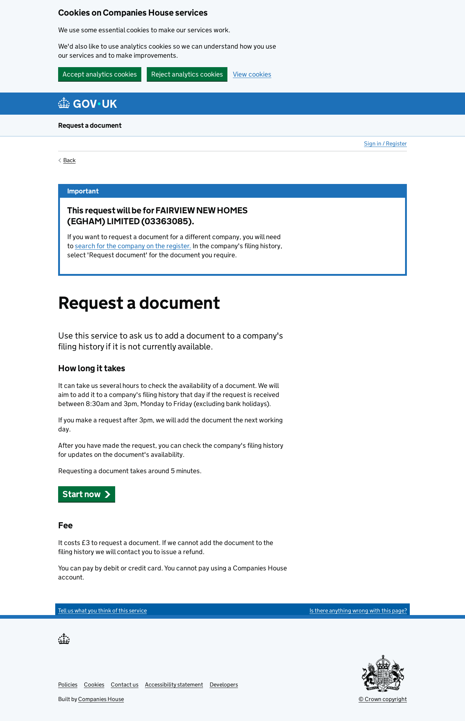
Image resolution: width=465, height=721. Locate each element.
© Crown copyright (383, 699)
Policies (67, 684)
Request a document (90, 125)
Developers (224, 684)
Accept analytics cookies (99, 74)
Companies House (101, 699)
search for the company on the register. (133, 246)
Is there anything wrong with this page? (358, 610)
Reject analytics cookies (187, 74)
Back (69, 160)
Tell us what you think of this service (102, 610)
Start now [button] (86, 494)
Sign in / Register (385, 143)
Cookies (94, 684)
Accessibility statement (174, 684)
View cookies (252, 74)
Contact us (124, 684)
